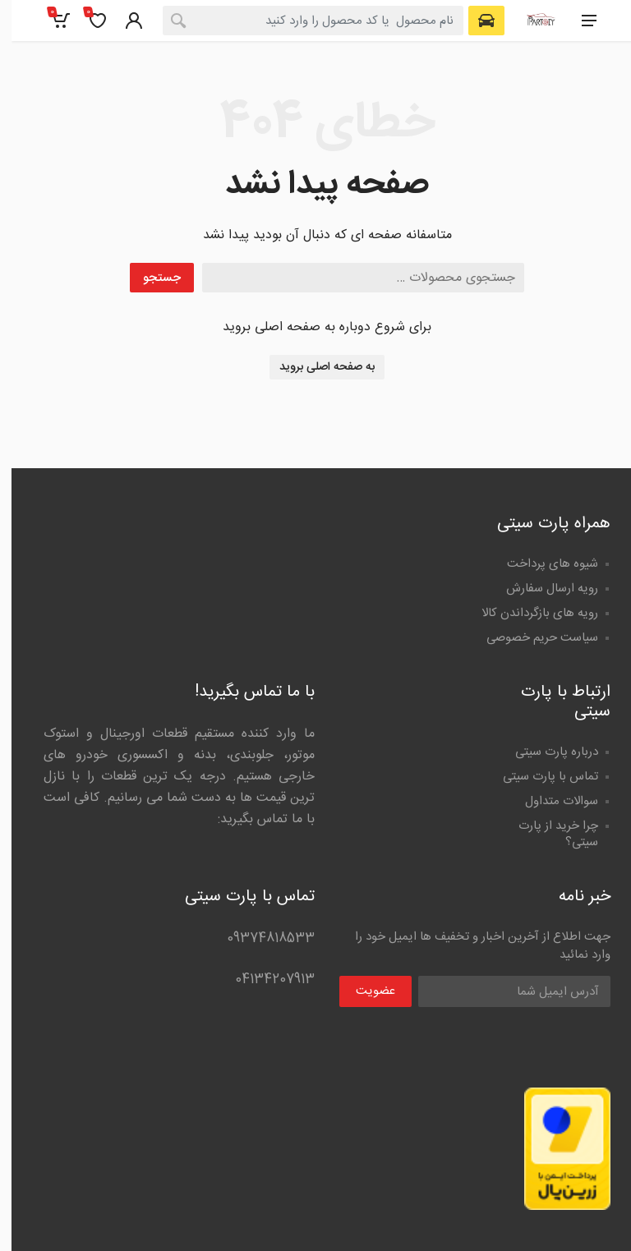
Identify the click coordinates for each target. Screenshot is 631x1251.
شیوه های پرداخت (541, 564)
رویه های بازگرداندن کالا (528, 613)
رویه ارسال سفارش (541, 588)
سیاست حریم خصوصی (531, 638)
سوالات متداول (550, 801)
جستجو (150, 278)
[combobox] (301, 20)
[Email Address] (503, 991)
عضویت (364, 991)
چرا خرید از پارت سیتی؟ (547, 834)
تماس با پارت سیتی (539, 776)
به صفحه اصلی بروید (315, 367)
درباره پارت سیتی (545, 752)
